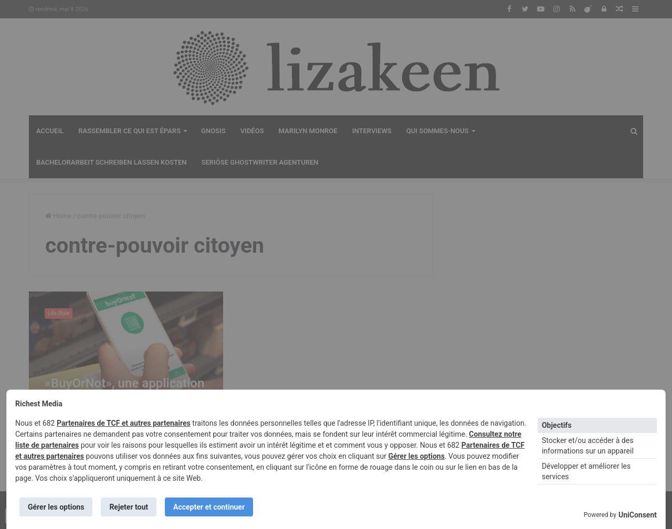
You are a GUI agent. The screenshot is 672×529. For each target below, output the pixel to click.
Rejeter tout (128, 507)
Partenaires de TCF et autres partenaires (124, 423)
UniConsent (637, 515)
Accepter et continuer (209, 507)
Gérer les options (416, 456)
